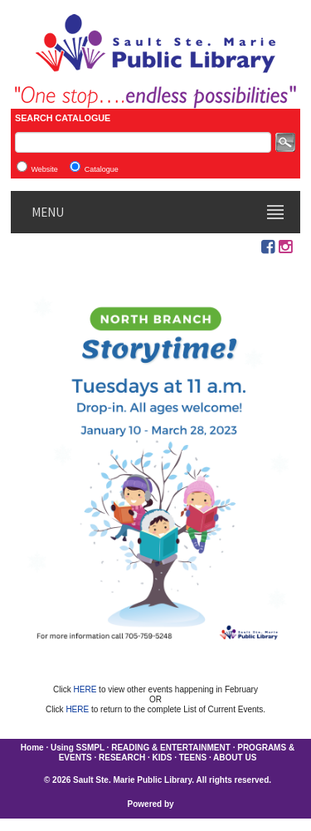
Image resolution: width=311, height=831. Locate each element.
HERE (87, 689)
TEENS (193, 757)
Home (32, 747)
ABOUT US (234, 757)
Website (44, 169)
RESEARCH (122, 757)
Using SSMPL (77, 747)
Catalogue (102, 169)
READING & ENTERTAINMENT (171, 747)
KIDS (163, 757)
